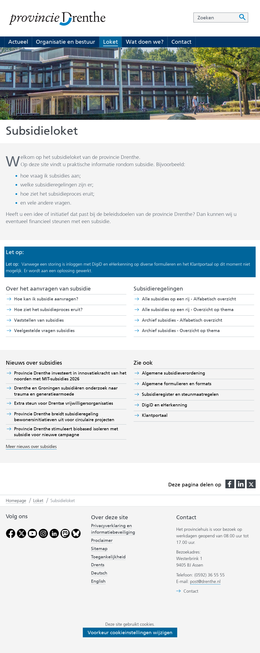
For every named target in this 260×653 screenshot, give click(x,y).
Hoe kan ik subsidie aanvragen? (46, 299)
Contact (181, 41)
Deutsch (99, 573)
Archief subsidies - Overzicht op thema (181, 330)
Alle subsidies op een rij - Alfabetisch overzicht (189, 299)
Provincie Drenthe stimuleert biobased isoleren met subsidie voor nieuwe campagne (66, 431)
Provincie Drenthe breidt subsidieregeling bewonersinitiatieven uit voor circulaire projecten (64, 416)
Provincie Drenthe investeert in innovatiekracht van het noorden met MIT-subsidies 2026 (70, 376)
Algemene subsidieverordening (173, 373)
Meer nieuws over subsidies (31, 446)
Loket (110, 41)
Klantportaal (155, 415)
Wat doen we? (145, 41)
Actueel (18, 41)
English (98, 581)
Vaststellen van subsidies (39, 320)
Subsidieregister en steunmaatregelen (180, 394)
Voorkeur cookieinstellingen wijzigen (130, 632)
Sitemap (99, 548)
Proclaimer (102, 540)
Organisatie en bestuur (65, 41)
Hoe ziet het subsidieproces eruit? (48, 309)
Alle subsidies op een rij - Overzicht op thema (188, 309)
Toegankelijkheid (108, 557)
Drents (97, 565)
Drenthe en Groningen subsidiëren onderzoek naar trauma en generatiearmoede (66, 391)
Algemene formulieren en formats (176, 383)
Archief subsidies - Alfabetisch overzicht (182, 320)
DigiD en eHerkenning (164, 405)
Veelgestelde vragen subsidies (44, 330)
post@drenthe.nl (205, 581)
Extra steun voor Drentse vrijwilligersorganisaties (63, 403)
